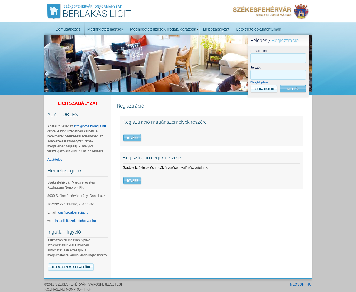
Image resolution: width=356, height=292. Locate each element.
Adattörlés (54, 160)
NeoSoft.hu (301, 284)
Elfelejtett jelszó (259, 82)
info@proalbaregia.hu (90, 126)
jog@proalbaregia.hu (73, 212)
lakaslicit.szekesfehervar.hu (75, 221)
